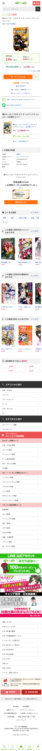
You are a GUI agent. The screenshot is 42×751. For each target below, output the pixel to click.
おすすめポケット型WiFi (11, 645)
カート (38, 749)
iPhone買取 (6, 532)
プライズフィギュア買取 (11, 482)
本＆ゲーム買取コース (10, 440)
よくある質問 (22, 212)
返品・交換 (35, 218)
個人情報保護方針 (10, 713)
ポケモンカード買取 (9, 496)
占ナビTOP (6, 659)
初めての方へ (7, 668)
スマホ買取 (6, 528)
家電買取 (5, 509)
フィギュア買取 (7, 477)
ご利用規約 (10, 717)
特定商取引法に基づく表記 (21, 730)
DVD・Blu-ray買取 (9, 463)
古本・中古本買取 (8, 445)
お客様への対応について (29, 713)
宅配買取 (12, 692)
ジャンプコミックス (23, 157)
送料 (12, 218)
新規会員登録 (33, 692)
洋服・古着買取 (7, 537)
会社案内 (16, 706)
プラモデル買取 (7, 486)
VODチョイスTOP (8, 627)
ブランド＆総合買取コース (11, 505)
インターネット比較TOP (11, 640)
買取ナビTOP (7, 622)
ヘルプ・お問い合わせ (10, 672)
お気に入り (13, 749)
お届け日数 (23, 218)
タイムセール (7, 429)
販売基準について (25, 89)
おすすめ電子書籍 (8, 631)
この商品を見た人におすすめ (22, 319)
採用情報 (26, 706)
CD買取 (5, 468)
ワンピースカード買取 (10, 500)
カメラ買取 (6, 514)
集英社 (19, 154)
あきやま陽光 (11, 24)
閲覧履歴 (29, 749)
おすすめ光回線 (7, 654)
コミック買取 (7, 450)
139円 (31, 366)
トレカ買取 (6, 491)
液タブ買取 (6, 523)
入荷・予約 (21, 749)
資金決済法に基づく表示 (27, 717)
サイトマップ (21, 720)
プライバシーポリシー (27, 710)
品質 (4, 218)
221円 (31, 371)
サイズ (5, 222)
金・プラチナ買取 (8, 546)
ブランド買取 (7, 542)
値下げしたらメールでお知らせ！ (21, 93)
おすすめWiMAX (8, 650)
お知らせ (5, 663)
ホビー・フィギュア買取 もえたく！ (15, 473)
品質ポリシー (11, 710)
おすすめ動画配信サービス (11, 636)
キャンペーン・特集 (9, 425)
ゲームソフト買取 (8, 454)
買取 (37, 3)
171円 (11, 371)
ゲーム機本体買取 (8, 459)
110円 (11, 366)
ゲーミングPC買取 (8, 519)
